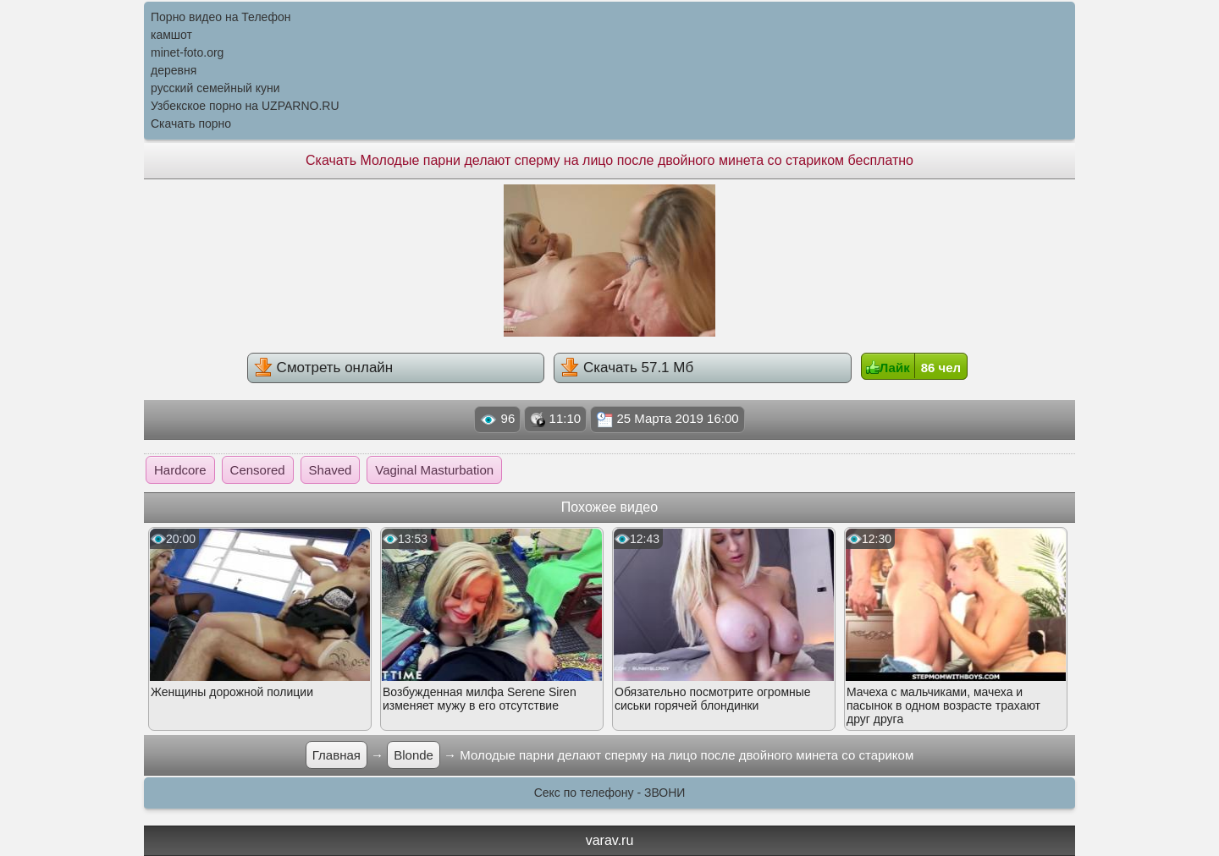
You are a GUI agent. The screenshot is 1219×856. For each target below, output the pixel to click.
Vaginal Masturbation (434, 470)
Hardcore (180, 470)
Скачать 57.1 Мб (626, 367)
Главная (336, 755)
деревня (173, 70)
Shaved (330, 470)
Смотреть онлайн (323, 367)
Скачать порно (191, 123)
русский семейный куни (215, 88)
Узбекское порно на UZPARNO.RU (245, 105)
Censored (257, 470)
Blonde (413, 755)
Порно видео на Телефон (220, 17)
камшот (171, 34)
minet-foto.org (187, 52)
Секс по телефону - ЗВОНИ (610, 792)
